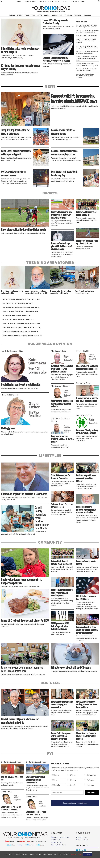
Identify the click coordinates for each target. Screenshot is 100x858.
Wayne (72, 775)
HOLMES (12, 15)
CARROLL (77, 15)
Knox (55, 780)
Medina (73, 780)
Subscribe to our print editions (75, 803)
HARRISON (87, 15)
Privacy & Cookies (58, 845)
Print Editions (55, 1)
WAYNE (19, 15)
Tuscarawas (91, 775)
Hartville (56, 785)
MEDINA (47, 15)
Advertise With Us (44, 1)
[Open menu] (1, 1)
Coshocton (91, 780)
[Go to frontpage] (50, 8)
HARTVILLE (68, 15)
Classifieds (18, 1)
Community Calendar (30, 1)
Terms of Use (56, 842)
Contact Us (74, 1)
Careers (82, 1)
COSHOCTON (57, 15)
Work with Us (81, 837)
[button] (95, 280)
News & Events (82, 840)
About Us (65, 1)
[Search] (98, 1)
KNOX (39, 15)
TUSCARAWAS (30, 15)
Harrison (90, 785)
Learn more (76, 854)
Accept (87, 854)
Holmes (56, 775)
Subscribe (92, 792)
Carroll (72, 785)
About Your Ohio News (60, 837)
